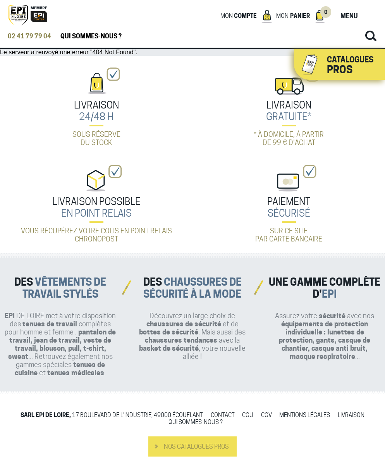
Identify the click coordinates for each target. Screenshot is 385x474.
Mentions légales (304, 415)
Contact (223, 415)
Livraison (351, 415)
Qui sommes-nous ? (91, 36)
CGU (247, 415)
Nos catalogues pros (196, 446)
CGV (266, 415)
